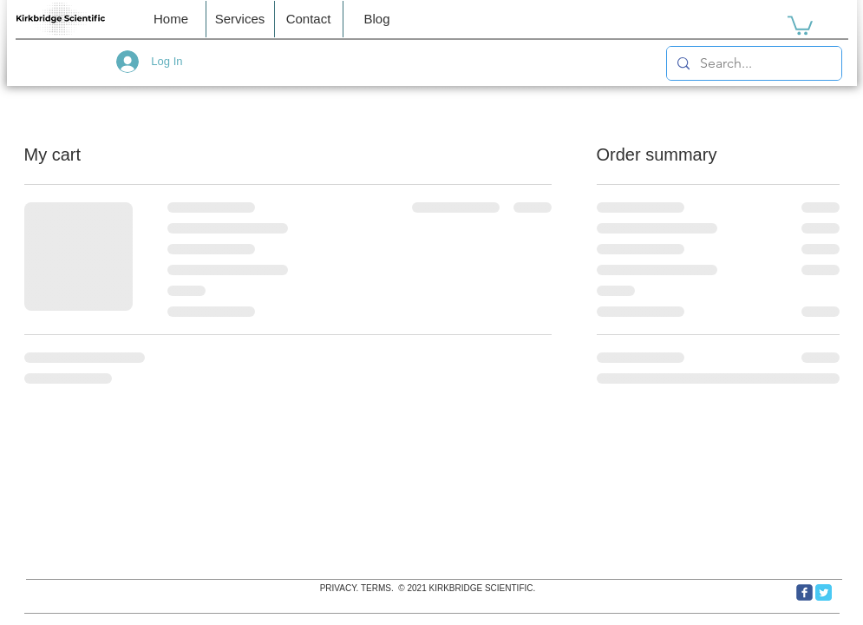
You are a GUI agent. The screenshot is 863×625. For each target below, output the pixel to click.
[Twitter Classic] (823, 592)
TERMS (376, 588)
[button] (309, 19)
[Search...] (752, 63)
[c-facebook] (804, 592)
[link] (800, 24)
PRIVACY (338, 588)
